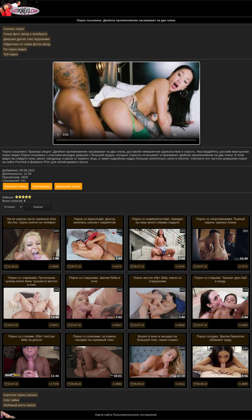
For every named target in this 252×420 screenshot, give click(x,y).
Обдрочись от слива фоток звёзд (26, 44)
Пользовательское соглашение (135, 414)
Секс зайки (11, 400)
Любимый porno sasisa (19, 405)
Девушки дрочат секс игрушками (26, 39)
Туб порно (10, 54)
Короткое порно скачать (20, 395)
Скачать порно (13, 29)
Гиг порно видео (14, 49)
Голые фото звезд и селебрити (25, 34)
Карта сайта (103, 414)
